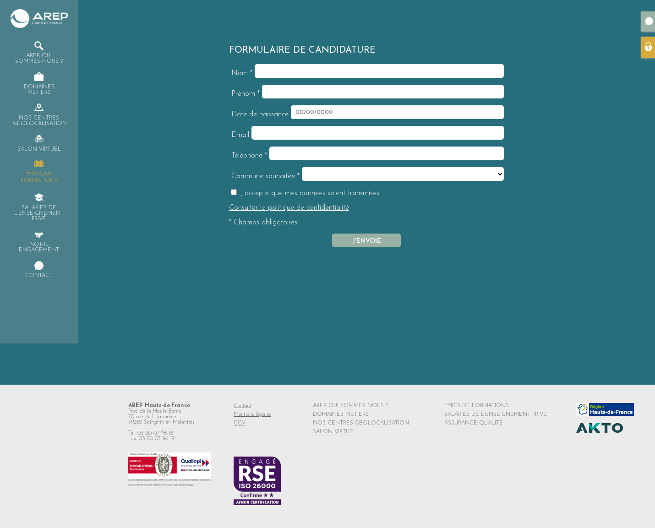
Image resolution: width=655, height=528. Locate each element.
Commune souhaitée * (265, 176)
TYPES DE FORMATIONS (476, 405)
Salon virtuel (39, 149)
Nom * (241, 73)
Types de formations (39, 177)
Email (240, 135)
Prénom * (245, 94)
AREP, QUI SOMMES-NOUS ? (350, 405)
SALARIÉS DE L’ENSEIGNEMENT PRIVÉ (495, 414)
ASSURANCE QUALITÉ (473, 423)
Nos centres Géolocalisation (39, 120)
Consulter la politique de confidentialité (289, 208)
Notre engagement (39, 247)
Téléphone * (249, 155)
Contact (39, 275)
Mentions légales (252, 414)
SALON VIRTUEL (334, 432)
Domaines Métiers (39, 89)
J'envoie (366, 241)
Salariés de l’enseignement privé (39, 213)
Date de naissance (260, 114)
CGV (240, 423)
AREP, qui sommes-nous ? (39, 58)
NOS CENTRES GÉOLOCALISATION (361, 423)
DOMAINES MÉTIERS (341, 414)
